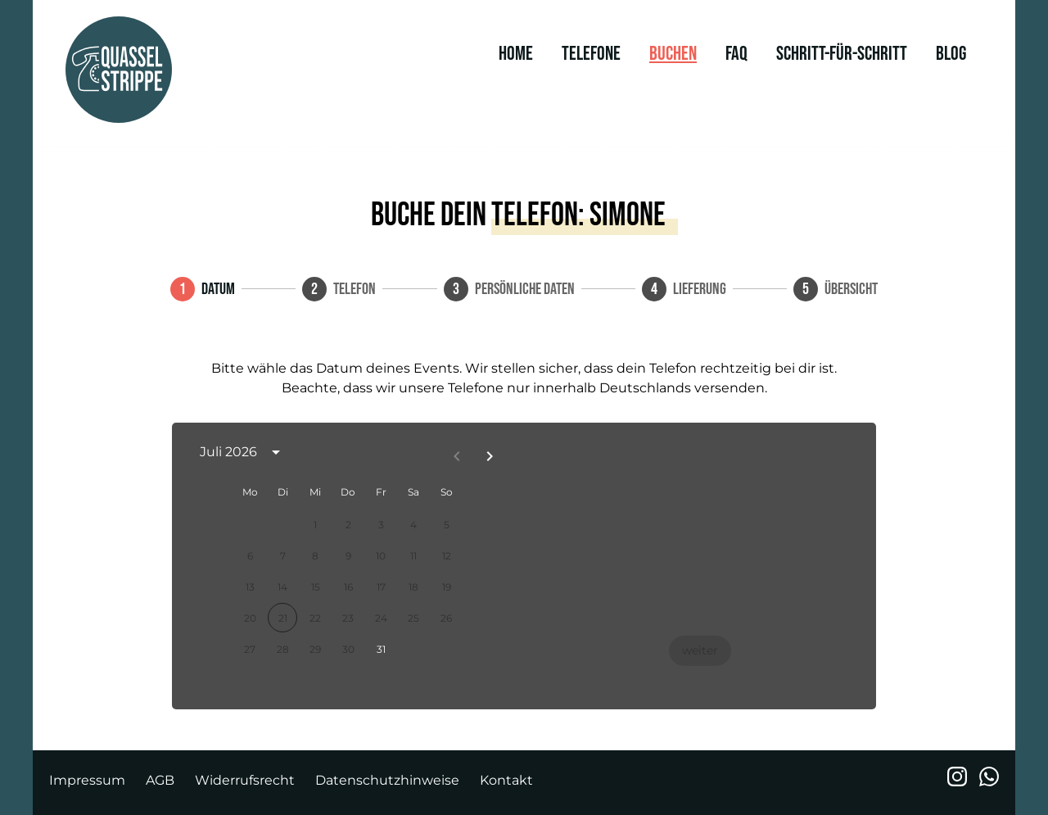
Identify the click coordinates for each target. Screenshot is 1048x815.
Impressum (87, 780)
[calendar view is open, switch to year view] (276, 452)
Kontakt (506, 780)
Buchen (673, 54)
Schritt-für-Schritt (841, 54)
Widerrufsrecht (245, 780)
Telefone (591, 54)
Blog (951, 54)
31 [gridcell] (380, 648)
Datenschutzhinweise (387, 780)
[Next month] (489, 456)
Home (516, 54)
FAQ (736, 54)
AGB (160, 780)
